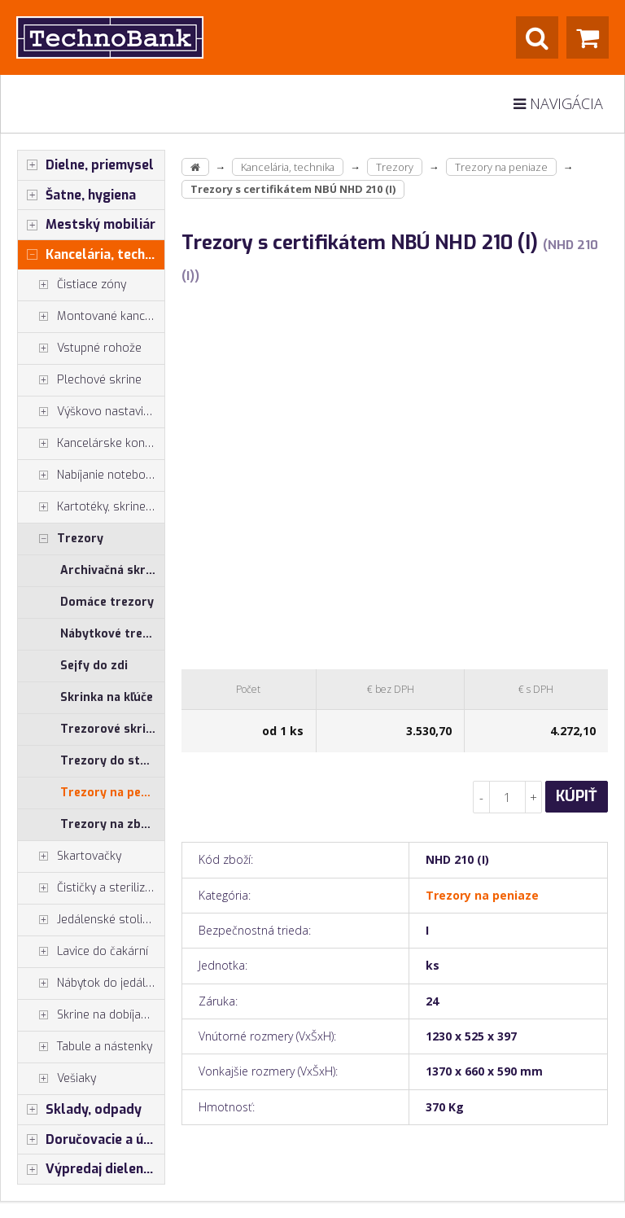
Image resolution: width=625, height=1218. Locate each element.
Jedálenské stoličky (89, 920)
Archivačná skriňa (111, 570)
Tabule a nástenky (85, 1047)
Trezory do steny (110, 761)
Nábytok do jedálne (88, 983)
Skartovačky (69, 856)
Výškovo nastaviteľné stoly (91, 412)
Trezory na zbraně (112, 824)
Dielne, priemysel (86, 165)
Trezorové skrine (110, 729)
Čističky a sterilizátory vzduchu (91, 888)
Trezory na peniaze (112, 792)
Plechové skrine (80, 380)
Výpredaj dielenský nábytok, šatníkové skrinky (91, 1169)
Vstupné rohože (80, 348)
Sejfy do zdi (94, 665)
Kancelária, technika (91, 254)
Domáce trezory (107, 602)
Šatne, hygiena (77, 195)
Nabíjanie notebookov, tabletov (91, 475)
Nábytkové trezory (112, 634)
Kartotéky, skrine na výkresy (91, 507)
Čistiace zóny (72, 284)
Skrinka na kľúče (106, 697)
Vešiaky (57, 1078)
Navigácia (558, 103)
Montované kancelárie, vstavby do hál (91, 316)
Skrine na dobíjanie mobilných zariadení (91, 1015)
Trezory (60, 539)
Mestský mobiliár (86, 224)
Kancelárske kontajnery (91, 443)
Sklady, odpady (80, 1109)
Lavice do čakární (83, 951)
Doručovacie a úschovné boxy (91, 1139)
